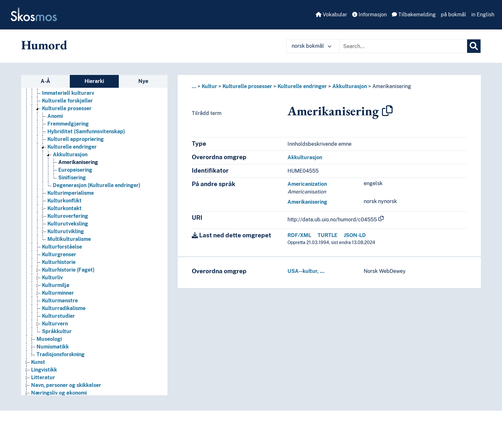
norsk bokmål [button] (311, 46)
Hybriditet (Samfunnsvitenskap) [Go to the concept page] (86, 131)
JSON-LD (355, 235)
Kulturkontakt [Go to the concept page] (64, 208)
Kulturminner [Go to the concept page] (58, 293)
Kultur (209, 86)
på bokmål (453, 15)
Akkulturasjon (349, 86)
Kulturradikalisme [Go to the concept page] (63, 308)
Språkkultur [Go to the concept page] (57, 331)
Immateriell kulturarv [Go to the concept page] (68, 93)
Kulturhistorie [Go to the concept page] (59, 262)
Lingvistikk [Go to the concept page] (44, 370)
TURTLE (327, 235)
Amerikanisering (391, 86)
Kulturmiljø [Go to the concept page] (55, 285)
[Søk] (474, 46)
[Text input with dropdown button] (403, 46)
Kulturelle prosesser (247, 86)
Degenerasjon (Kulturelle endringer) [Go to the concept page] (96, 185)
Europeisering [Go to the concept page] (75, 170)
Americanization (307, 184)
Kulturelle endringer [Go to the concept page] (72, 147)
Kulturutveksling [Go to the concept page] (67, 224)
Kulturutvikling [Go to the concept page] (65, 231)
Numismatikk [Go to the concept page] (52, 347)
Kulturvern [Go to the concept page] (55, 324)
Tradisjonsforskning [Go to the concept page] (60, 354)
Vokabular (331, 15)
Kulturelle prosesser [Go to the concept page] (67, 108)
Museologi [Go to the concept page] (49, 339)
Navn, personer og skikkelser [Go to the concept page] (66, 385)
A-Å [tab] (45, 81)
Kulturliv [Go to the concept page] (52, 277)
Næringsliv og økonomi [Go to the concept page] (59, 393)
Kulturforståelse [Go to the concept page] (62, 247)
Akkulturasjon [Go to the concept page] (70, 155)
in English (482, 15)
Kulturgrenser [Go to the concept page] (59, 254)
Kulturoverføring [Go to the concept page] (67, 216)
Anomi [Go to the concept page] (55, 116)
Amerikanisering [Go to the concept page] (78, 162)
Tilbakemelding (414, 15)
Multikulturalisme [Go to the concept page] (69, 239)
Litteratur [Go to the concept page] (43, 377)
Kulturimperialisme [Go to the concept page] (70, 193)
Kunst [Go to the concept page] (38, 362)
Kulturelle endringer (302, 86)
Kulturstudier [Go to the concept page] (58, 316)
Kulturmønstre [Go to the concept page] (60, 301)
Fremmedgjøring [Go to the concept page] (68, 124)
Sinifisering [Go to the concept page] (72, 178)
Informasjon (369, 15)
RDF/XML (299, 235)
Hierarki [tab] (94, 81)
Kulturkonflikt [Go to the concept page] (64, 201)
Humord (44, 45)
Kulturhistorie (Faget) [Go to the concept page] (68, 270)
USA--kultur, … (305, 271)
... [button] (194, 86)
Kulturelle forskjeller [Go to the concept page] (67, 101)
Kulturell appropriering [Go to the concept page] (75, 139)
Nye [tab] (143, 81)
